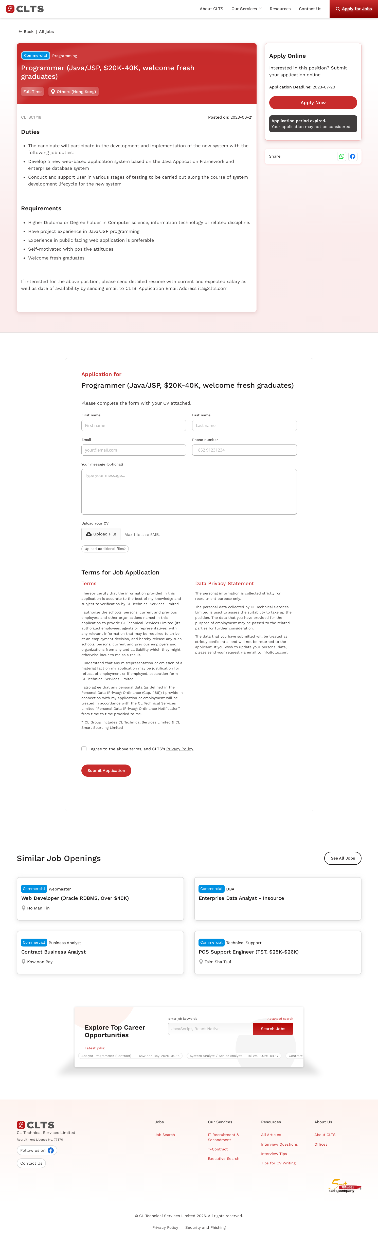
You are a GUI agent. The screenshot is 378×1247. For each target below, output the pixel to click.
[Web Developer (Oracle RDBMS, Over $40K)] (100, 899)
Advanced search (280, 1018)
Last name (201, 415)
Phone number (205, 440)
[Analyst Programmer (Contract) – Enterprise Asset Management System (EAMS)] (133, 1056)
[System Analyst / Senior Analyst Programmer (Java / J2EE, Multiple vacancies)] (236, 1056)
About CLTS (211, 8)
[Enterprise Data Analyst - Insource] (278, 899)
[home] (27, 9)
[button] (246, 9)
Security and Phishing (205, 1227)
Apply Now (313, 102)
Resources (280, 8)
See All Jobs (343, 858)
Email (86, 440)
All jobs (46, 31)
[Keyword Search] (210, 1029)
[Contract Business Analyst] (100, 952)
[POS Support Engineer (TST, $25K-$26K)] (278, 952)
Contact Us (310, 8)
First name (90, 415)
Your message (102, 464)
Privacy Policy (179, 749)
